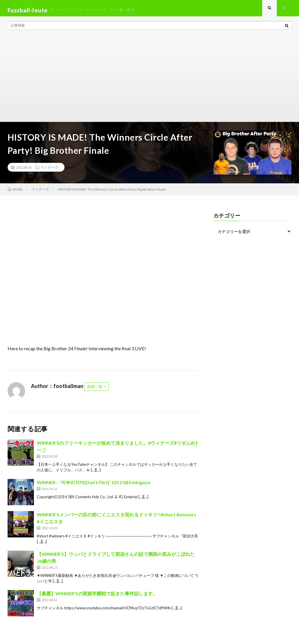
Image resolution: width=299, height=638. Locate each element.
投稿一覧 (94, 390)
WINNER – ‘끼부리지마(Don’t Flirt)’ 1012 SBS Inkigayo (93, 486)
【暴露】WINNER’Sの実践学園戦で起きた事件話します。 (97, 597)
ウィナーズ (49, 171)
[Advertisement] (150, 82)
